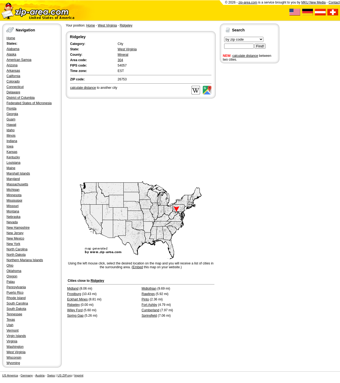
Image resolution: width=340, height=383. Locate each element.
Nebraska (13, 217)
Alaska (11, 54)
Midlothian (149, 288)
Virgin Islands (16, 336)
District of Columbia (20, 98)
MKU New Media (313, 2)
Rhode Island (16, 298)
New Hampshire (18, 228)
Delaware (13, 92)
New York (13, 244)
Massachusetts (17, 184)
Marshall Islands (18, 173)
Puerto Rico (15, 292)
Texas (10, 320)
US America (10, 375)
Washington (15, 347)
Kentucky (13, 157)
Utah (9, 325)
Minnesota (13, 195)
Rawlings (148, 294)
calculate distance (245, 56)
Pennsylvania (16, 287)
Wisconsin (13, 357)
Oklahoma (13, 271)
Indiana (11, 141)
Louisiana (13, 163)
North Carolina (16, 249)
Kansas (11, 152)
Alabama (12, 49)
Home (10, 38)
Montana (12, 211)
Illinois (10, 136)
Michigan (12, 190)
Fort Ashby (149, 305)
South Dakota (16, 309)
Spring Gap (75, 315)
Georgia (12, 114)
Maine (10, 168)
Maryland (13, 179)
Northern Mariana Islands (24, 260)
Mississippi (14, 200)
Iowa (9, 146)
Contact (334, 2)
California (13, 76)
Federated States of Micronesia (29, 103)
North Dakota (16, 255)
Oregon (11, 276)
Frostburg (74, 294)
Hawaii (11, 125)
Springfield (149, 315)
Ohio (9, 265)
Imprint (78, 375)
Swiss (51, 375)
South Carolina (17, 303)
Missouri (12, 206)
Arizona (12, 65)
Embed (138, 267)
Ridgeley (126, 25)
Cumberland (150, 310)
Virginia (11, 341)
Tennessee (14, 314)
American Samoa (18, 60)
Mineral (123, 55)
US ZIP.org (64, 375)
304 (120, 60)
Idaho (10, 130)
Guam (10, 119)
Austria (39, 375)
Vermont (12, 330)
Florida (11, 108)
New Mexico (15, 238)
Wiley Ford (75, 310)
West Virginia (15, 352)
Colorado (13, 81)
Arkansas (13, 71)
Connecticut (15, 87)
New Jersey (15, 233)
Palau (10, 282)
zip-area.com (247, 2)
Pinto (145, 299)
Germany (27, 375)
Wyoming (13, 363)
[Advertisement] (241, 148)
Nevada (12, 222)
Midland (73, 288)
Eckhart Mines (77, 299)
